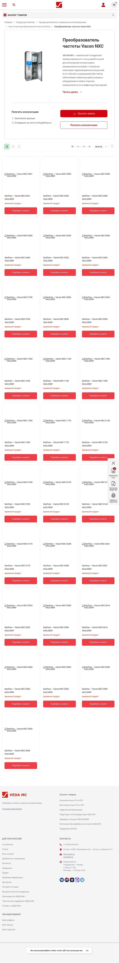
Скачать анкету (84, 114)
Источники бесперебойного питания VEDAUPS (80, 824)
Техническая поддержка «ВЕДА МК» (18, 901)
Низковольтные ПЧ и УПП (71, 800)
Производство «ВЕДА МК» (13, 896)
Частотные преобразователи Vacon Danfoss (29, 27)
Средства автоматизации (71, 810)
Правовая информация (12, 809)
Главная (8, 22)
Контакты (6, 863)
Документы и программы (13, 859)
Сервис (5, 873)
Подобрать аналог (21, 211)
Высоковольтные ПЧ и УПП (72, 805)
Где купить (7, 882)
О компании (7, 845)
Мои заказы (7, 925)
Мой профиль (8, 920)
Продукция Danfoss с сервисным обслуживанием (62, 22)
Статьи (5, 849)
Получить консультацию (83, 125)
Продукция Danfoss (25, 22)
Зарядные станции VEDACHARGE (74, 819)
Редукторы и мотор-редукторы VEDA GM (77, 815)
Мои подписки (8, 930)
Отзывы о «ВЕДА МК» (11, 906)
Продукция (7, 868)
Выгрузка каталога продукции (15, 892)
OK (87, 950)
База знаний (8, 854)
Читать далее (70, 92)
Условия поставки (10, 887)
